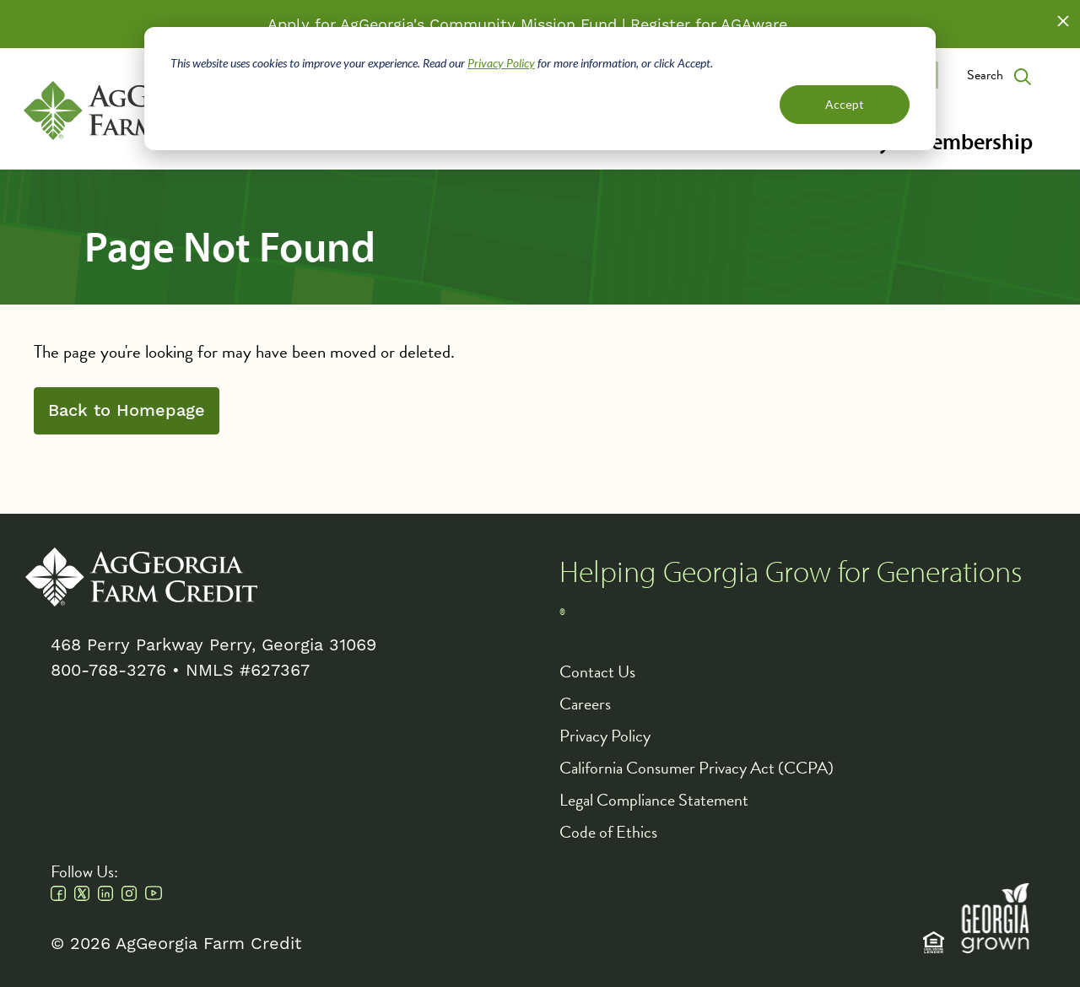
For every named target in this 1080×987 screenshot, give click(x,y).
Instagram (129, 893)
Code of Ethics (608, 831)
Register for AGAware (708, 24)
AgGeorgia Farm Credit (141, 577)
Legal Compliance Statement (653, 799)
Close (1063, 21)
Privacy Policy (501, 63)
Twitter (81, 893)
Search (985, 75)
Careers (585, 703)
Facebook (58, 893)
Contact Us (597, 671)
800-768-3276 (108, 670)
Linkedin (105, 893)
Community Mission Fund (523, 24)
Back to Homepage (126, 411)
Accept (844, 104)
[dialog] (540, 88)
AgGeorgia (140, 110)
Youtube (153, 893)
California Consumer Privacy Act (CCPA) (696, 767)
